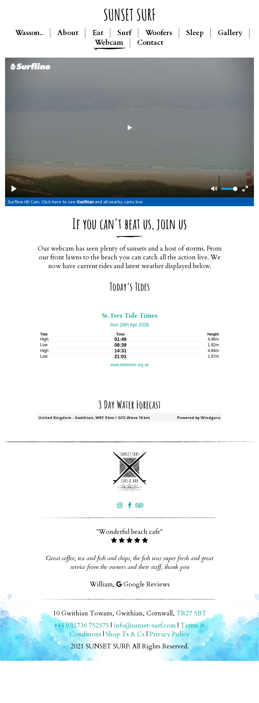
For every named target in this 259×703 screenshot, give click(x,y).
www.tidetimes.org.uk (129, 364)
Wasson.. (29, 33)
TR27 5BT (191, 613)
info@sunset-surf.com (145, 625)
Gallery (230, 33)
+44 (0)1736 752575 (81, 625)
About (67, 33)
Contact (150, 42)
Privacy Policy (169, 634)
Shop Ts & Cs (125, 634)
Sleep (195, 33)
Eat (97, 33)
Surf (124, 33)
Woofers (158, 33)
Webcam (109, 42)
